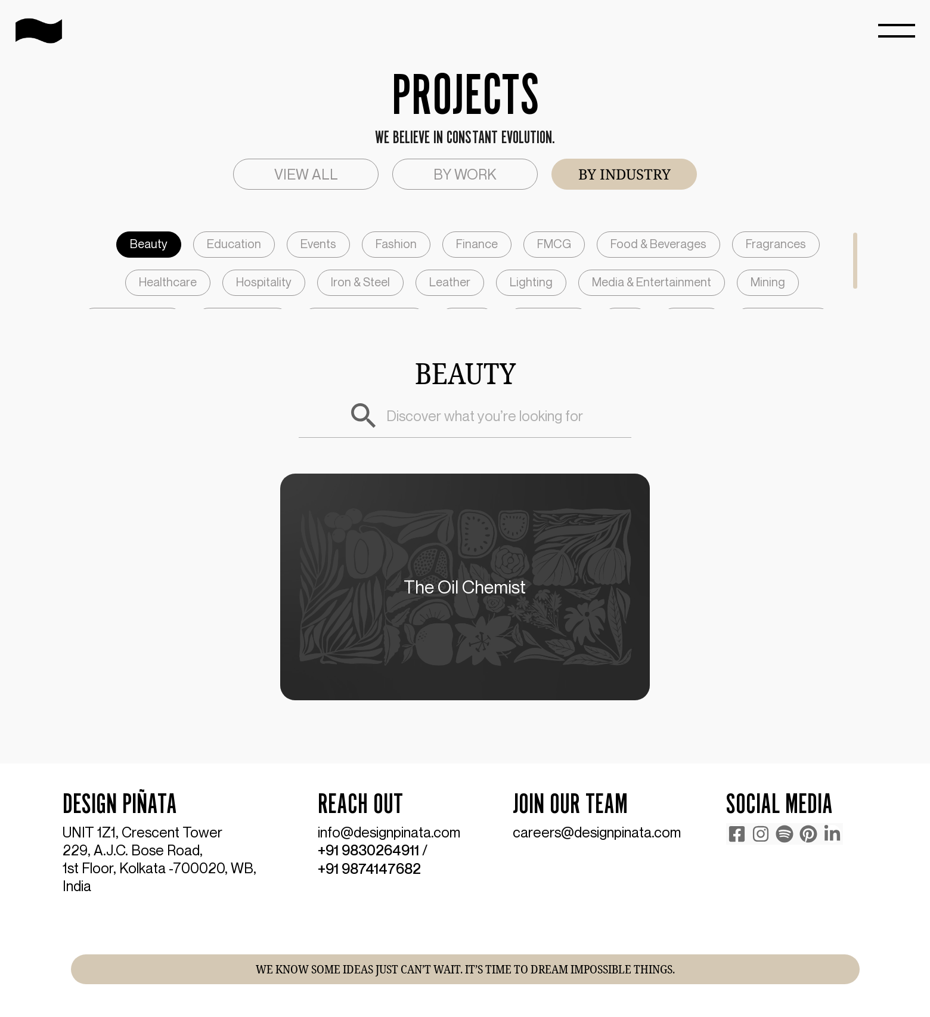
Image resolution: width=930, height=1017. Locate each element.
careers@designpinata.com (597, 832)
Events (318, 243)
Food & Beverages (658, 243)
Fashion (396, 243)
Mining (768, 281)
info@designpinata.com (389, 832)
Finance (477, 243)
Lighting (531, 281)
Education (234, 243)
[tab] (306, 174)
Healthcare (168, 281)
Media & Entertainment (651, 281)
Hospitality (264, 281)
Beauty (149, 243)
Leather (449, 281)
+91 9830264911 (368, 850)
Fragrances (776, 243)
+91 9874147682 (369, 868)
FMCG (554, 243)
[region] (465, 270)
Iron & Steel (360, 281)
